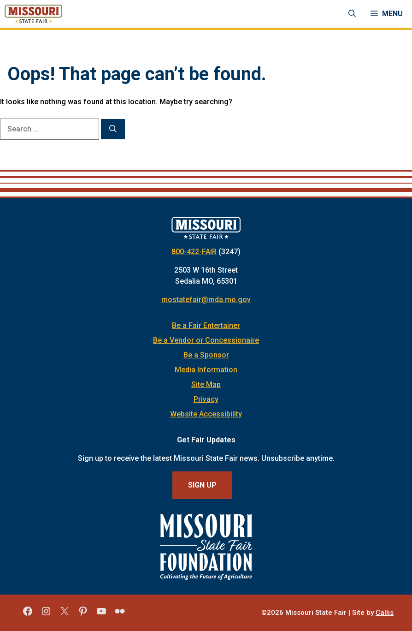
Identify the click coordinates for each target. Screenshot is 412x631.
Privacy (206, 399)
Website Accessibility (206, 414)
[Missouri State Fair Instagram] (46, 614)
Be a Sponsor (206, 355)
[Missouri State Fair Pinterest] (82, 614)
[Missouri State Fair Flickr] (119, 614)
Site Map (206, 384)
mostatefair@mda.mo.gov (206, 299)
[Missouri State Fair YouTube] (101, 614)
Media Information (206, 369)
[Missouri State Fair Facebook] (27, 614)
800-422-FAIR (194, 251)
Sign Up (202, 485)
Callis (385, 612)
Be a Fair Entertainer (206, 325)
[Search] (113, 129)
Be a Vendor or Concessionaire (206, 340)
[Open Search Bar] (352, 14)
